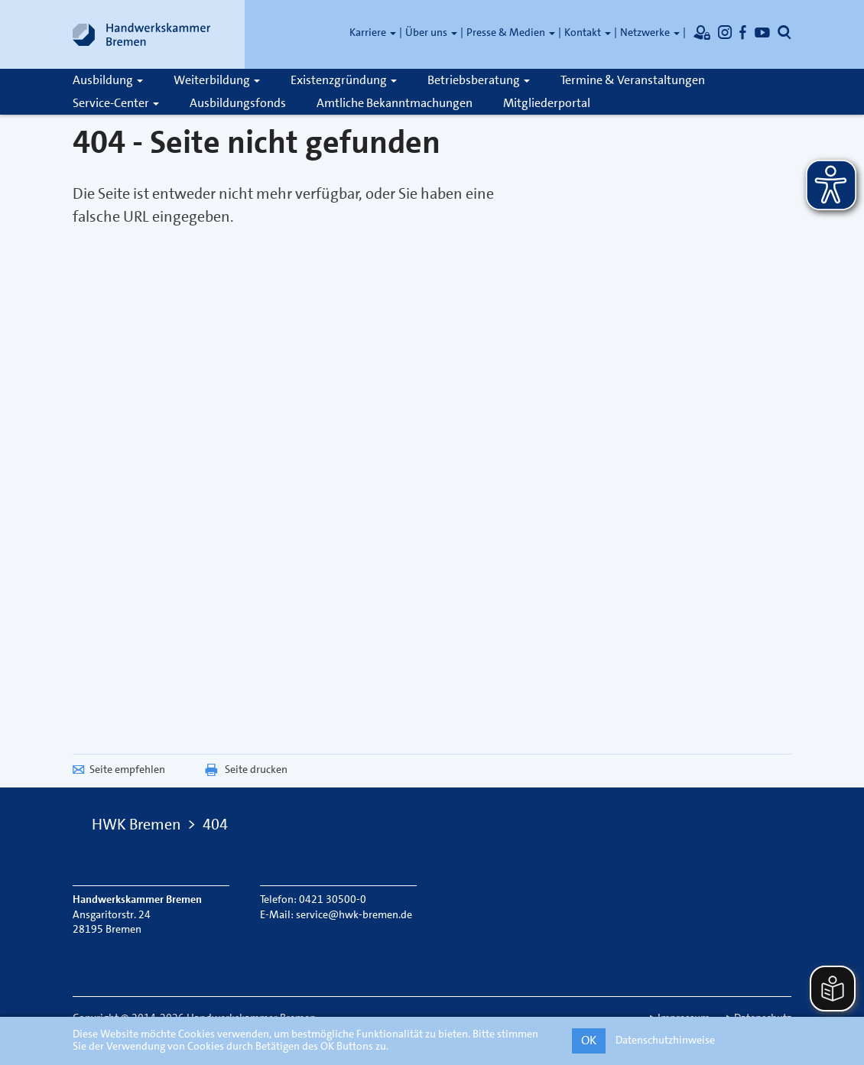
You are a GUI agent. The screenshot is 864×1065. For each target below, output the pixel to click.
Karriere (372, 32)
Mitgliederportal (546, 103)
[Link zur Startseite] (141, 34)
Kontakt (587, 32)
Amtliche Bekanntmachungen (395, 103)
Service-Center (116, 103)
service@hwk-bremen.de (354, 914)
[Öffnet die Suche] (784, 32)
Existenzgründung (344, 80)
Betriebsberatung (478, 80)
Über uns (431, 32)
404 (215, 824)
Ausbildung (108, 80)
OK (588, 1040)
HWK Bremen (136, 824)
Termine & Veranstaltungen (632, 80)
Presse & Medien (510, 32)
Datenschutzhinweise (665, 1040)
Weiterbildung (217, 80)
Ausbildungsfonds (238, 103)
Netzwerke (650, 32)
